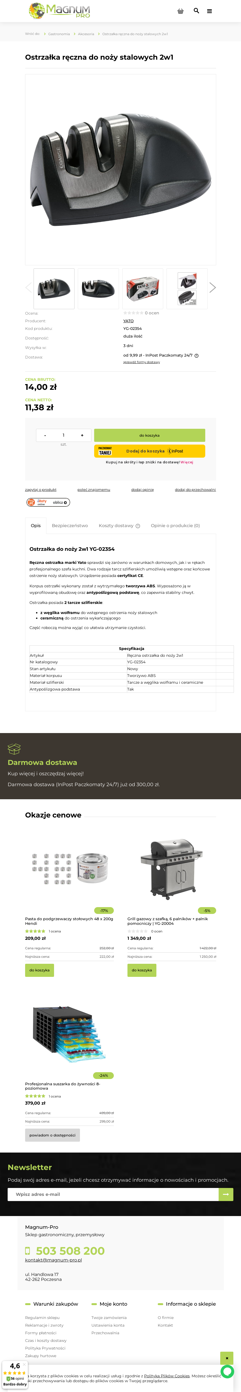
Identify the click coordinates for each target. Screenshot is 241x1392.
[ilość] (63, 435)
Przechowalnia (105, 1332)
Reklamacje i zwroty (44, 1325)
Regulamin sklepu (42, 1317)
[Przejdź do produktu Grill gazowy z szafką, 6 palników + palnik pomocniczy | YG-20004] (171, 877)
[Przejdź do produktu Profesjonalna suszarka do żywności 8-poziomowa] (69, 1042)
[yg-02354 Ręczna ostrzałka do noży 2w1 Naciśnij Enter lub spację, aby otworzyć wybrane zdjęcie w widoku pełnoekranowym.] (120, 169)
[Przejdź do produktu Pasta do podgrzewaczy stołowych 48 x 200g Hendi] (69, 877)
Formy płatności (40, 1332)
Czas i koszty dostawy (46, 1340)
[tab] (35, 526)
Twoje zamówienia (109, 1317)
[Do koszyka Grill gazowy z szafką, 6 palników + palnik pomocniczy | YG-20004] (141, 970)
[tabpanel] (120, 623)
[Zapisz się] (226, 1194)
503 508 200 (69, 1250)
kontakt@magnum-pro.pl (53, 1260)
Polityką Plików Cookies (167, 1375)
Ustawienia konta (107, 1325)
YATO (128, 320)
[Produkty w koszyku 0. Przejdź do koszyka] (180, 11)
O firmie (166, 1317)
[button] (28, 288)
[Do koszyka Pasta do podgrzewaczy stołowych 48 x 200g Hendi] (39, 970)
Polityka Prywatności (45, 1348)
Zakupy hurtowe (40, 1355)
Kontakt (165, 1325)
